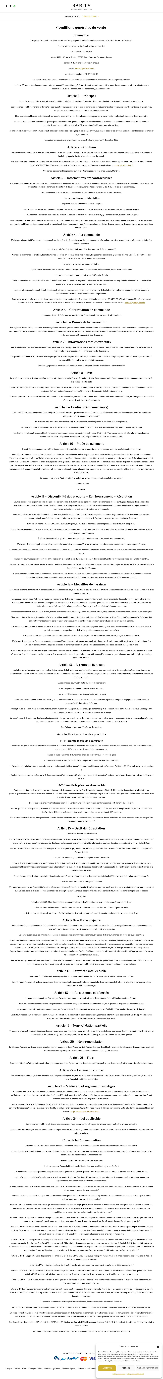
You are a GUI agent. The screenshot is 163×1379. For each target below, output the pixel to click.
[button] (158, 1347)
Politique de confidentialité (135, 1374)
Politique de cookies (119, 1374)
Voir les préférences (147, 1368)
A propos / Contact (13, 1369)
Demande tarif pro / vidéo (33, 1369)
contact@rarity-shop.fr (85, 69)
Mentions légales (71, 1369)
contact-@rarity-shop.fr (134, 303)
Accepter (107, 1368)
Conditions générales (54, 1369)
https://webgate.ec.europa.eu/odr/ (85, 1112)
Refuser (126, 1368)
